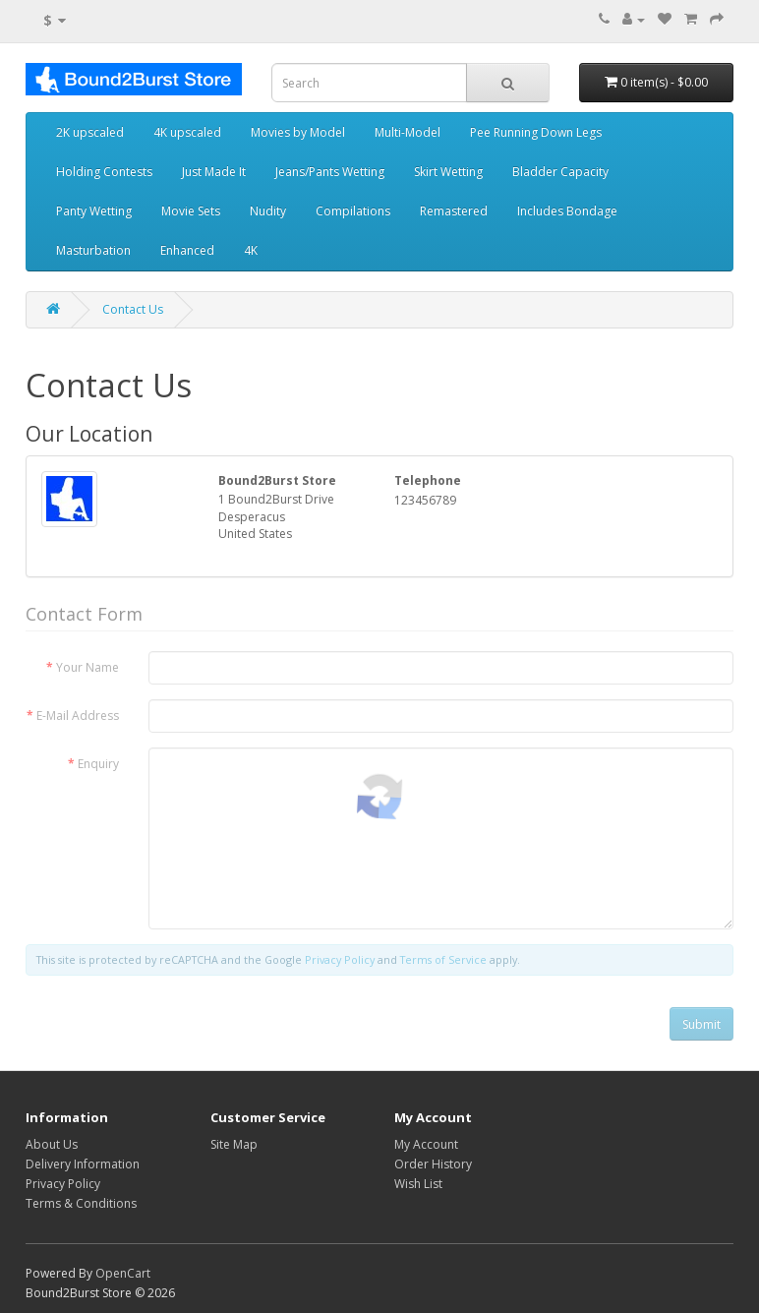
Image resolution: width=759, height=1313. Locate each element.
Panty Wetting (94, 211)
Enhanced (187, 250)
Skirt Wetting (448, 171)
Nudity (268, 211)
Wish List (418, 1183)
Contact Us (132, 309)
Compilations (353, 211)
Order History (433, 1164)
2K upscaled (90, 132)
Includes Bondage (567, 211)
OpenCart (122, 1273)
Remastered (454, 211)
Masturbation (93, 250)
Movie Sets (190, 211)
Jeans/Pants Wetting (329, 171)
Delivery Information (83, 1164)
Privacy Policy (63, 1183)
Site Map (234, 1144)
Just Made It (214, 171)
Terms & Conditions (81, 1203)
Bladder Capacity (560, 171)
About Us (52, 1144)
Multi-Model (407, 132)
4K (251, 250)
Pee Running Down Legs (536, 132)
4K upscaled (187, 132)
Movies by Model (298, 132)
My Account (426, 1144)
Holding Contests (104, 171)
